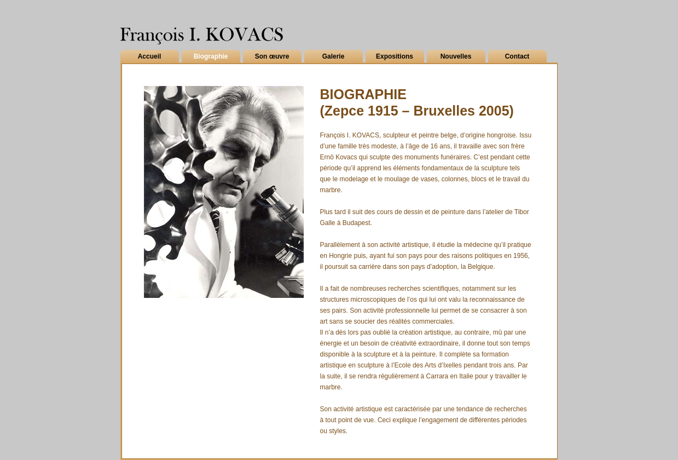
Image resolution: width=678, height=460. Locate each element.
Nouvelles (456, 56)
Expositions (394, 56)
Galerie (333, 56)
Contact (517, 56)
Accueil (149, 56)
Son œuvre (272, 56)
